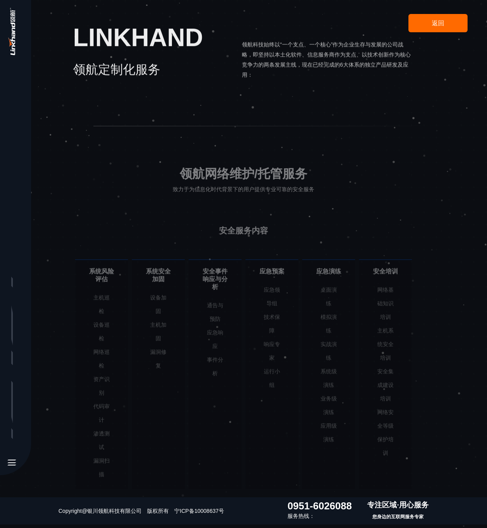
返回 (438, 23)
